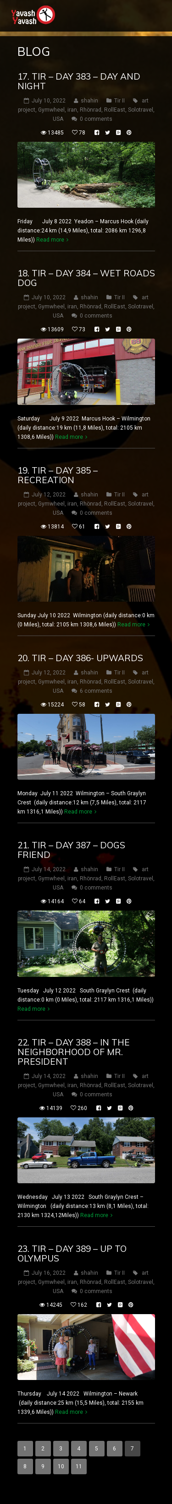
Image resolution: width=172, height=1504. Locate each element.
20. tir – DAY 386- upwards (80, 657)
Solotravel (140, 110)
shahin (89, 100)
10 (61, 1466)
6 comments (96, 691)
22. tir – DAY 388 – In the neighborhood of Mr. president (73, 1052)
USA (58, 119)
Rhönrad (90, 110)
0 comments (96, 119)
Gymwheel (51, 110)
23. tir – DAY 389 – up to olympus (72, 1253)
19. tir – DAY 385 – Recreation (57, 475)
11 (79, 1466)
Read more (50, 240)
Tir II (119, 100)
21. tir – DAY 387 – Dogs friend (71, 850)
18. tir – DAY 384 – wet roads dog (86, 278)
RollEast (114, 110)
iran (72, 110)
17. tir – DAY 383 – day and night (78, 81)
